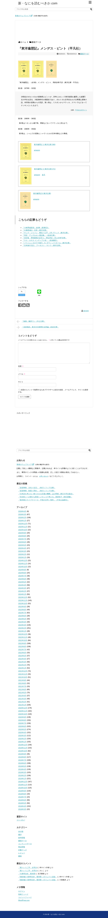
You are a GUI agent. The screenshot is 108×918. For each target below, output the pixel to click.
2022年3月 (22, 662)
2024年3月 (22, 588)
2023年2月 (22, 628)
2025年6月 (22, 542)
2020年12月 (22, 708)
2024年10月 (22, 567)
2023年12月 (22, 597)
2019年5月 (22, 766)
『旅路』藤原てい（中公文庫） (31, 321)
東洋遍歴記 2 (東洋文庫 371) (45, 169)
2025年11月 (22, 527)
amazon (37, 150)
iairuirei (86, 311)
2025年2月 (22, 554)
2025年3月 (22, 551)
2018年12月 (22, 782)
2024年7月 (22, 576)
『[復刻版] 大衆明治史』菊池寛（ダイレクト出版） (37, 877)
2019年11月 (22, 748)
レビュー (21, 853)
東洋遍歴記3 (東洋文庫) (42, 193)
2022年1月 (22, 668)
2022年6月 (22, 653)
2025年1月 (22, 557)
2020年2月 (22, 739)
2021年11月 (22, 674)
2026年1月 (22, 520)
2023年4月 (22, 622)
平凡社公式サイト (81, 110)
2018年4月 (22, 806)
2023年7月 (22, 613)
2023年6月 (22, 616)
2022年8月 (22, 646)
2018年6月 (22, 800)
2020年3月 (22, 735)
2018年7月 (22, 797)
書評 (20, 834)
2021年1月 (22, 705)
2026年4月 (22, 511)
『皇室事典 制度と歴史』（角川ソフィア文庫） (36, 491)
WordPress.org (23, 900)
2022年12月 (22, 634)
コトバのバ (21, 820)
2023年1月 (22, 631)
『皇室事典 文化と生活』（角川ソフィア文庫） (36, 488)
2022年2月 (22, 665)
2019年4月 (22, 769)
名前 (21, 366)
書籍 (20, 856)
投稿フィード (23, 894)
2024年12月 (22, 560)
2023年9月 (22, 606)
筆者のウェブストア (23, 16)
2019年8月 (22, 757)
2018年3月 (22, 809)
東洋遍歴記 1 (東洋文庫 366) (44, 144)
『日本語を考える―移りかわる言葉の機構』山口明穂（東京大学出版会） (46, 494)
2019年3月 (22, 772)
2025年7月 (22, 539)
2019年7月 (22, 760)
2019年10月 (22, 751)
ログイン (21, 891)
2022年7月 (22, 649)
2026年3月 (22, 514)
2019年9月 (22, 754)
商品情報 (21, 847)
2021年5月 (22, 692)
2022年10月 (22, 640)
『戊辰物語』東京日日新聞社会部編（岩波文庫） (38, 327)
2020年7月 (22, 723)
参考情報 (21, 838)
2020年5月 (22, 729)
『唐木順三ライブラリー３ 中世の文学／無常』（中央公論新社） (43, 500)
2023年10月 (22, 603)
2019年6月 (22, 763)
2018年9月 (22, 791)
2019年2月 (22, 775)
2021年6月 (22, 689)
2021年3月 (22, 699)
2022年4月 (22, 659)
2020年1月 (22, 742)
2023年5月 (22, 619)
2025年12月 (22, 524)
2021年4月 (22, 696)
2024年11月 (22, 563)
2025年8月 (22, 536)
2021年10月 (22, 677)
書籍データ (84, 54)
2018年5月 (22, 803)
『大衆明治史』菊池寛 (26, 874)
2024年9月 (22, 570)
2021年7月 (22, 686)
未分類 (20, 831)
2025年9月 (22, 533)
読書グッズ (22, 850)
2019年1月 (22, 778)
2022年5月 (22, 656)
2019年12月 (22, 745)
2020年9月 (22, 717)
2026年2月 (22, 517)
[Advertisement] (53, 31)
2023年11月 (22, 600)
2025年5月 (22, 545)
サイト (20, 382)
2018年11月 (22, 785)
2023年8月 (22, 610)
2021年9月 (22, 680)
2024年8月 (22, 573)
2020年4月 (22, 732)
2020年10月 (22, 714)
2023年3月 (22, 625)
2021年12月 (22, 671)
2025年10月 (22, 530)
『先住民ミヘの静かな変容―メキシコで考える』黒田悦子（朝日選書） (45, 497)
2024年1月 (22, 594)
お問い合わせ (43, 476)
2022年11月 (22, 637)
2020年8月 (22, 720)
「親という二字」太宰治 (27, 867)
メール (21, 374)
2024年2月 (22, 591)
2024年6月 (22, 579)
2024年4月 (22, 585)
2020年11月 (22, 711)
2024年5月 (22, 582)
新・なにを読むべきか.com (37, 3)
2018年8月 (22, 794)
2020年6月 (22, 726)
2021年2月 (22, 702)
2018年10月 (22, 788)
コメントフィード (25, 897)
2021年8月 (22, 683)
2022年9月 (22, 643)
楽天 (43, 175)
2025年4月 (22, 548)
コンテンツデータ (25, 844)
